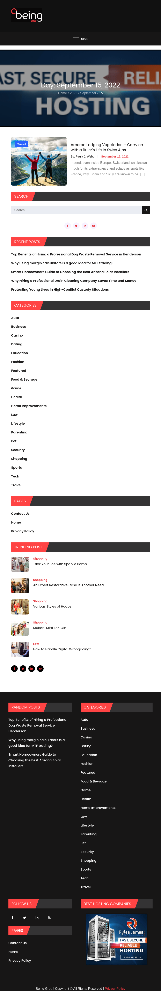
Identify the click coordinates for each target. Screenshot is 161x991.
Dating (16, 344)
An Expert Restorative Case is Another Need (68, 585)
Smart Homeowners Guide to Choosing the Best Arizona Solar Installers (70, 272)
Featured (18, 370)
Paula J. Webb (85, 156)
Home (16, 522)
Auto (15, 317)
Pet (13, 441)
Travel (21, 144)
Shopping (19, 458)
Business (18, 326)
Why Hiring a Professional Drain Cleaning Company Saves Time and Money (73, 280)
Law (14, 414)
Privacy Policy (22, 531)
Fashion (17, 361)
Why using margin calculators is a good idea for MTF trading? (62, 263)
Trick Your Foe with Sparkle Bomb (60, 564)
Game (16, 388)
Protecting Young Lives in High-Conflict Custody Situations (60, 289)
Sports (16, 467)
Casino (17, 335)
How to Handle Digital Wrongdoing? (62, 649)
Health (16, 397)
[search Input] (80, 210)
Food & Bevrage (24, 379)
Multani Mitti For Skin (49, 628)
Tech (15, 476)
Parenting (19, 432)
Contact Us (20, 513)
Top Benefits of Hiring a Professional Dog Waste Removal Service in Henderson (76, 254)
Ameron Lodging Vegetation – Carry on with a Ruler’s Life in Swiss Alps (107, 147)
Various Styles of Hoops (52, 606)
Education (19, 353)
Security (18, 450)
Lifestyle (18, 423)
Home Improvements (28, 406)
